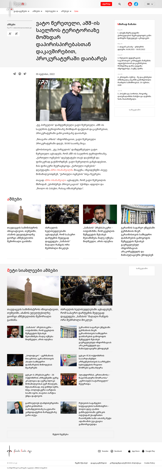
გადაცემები (21, 11)
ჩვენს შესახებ (81, 463)
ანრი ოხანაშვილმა (61, 169)
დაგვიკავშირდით (99, 463)
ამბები (37, 11)
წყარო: (19, 28)
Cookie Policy (149, 463)
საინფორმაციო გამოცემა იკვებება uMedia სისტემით (27, 468)
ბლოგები (51, 11)
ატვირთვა (106, 4)
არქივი (66, 11)
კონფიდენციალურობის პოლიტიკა (125, 463)
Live (76, 11)
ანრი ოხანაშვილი (55, 180)
